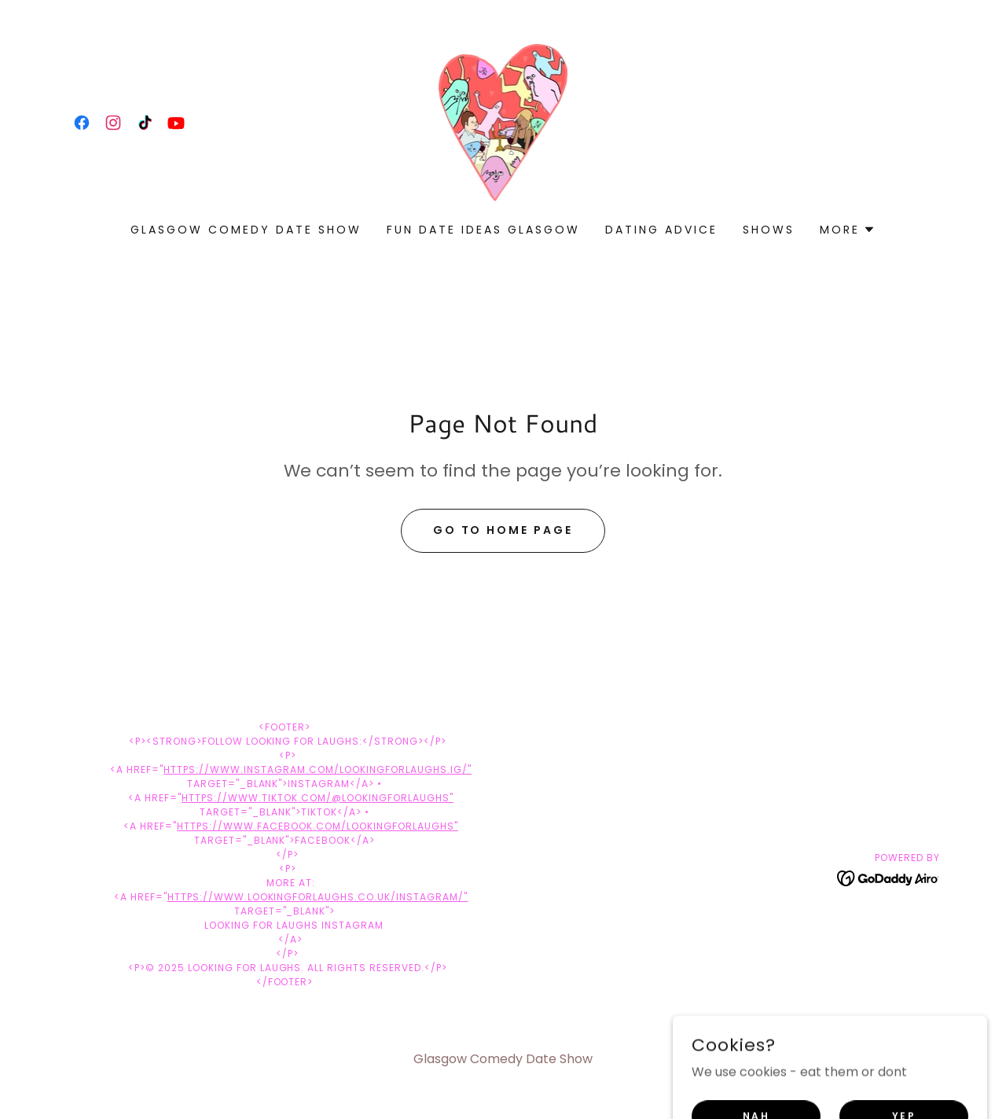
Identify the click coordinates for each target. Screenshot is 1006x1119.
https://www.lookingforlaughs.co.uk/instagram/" (317, 897)
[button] (848, 229)
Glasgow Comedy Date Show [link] (246, 229)
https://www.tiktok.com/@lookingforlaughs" (317, 797)
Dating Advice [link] (661, 229)
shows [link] (769, 229)
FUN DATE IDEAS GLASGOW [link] (483, 229)
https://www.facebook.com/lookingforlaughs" (317, 826)
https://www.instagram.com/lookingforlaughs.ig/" (317, 769)
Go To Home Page (503, 530)
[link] (81, 122)
